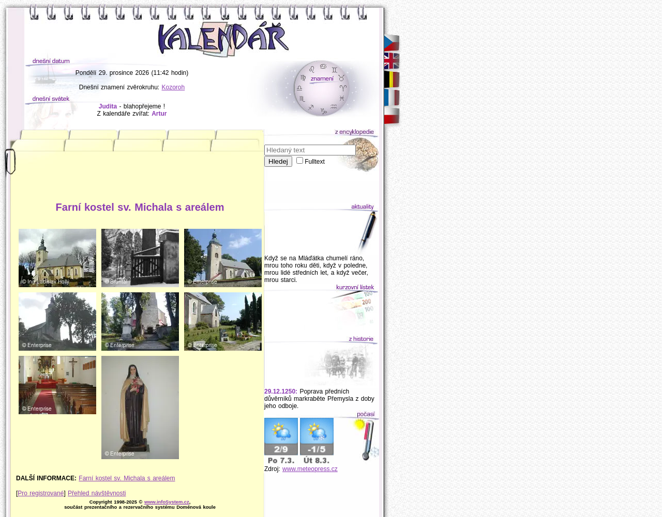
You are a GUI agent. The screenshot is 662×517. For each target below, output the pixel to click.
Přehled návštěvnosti (97, 493)
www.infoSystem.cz (166, 502)
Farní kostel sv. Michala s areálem (127, 478)
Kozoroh (173, 87)
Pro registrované (41, 493)
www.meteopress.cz (310, 469)
